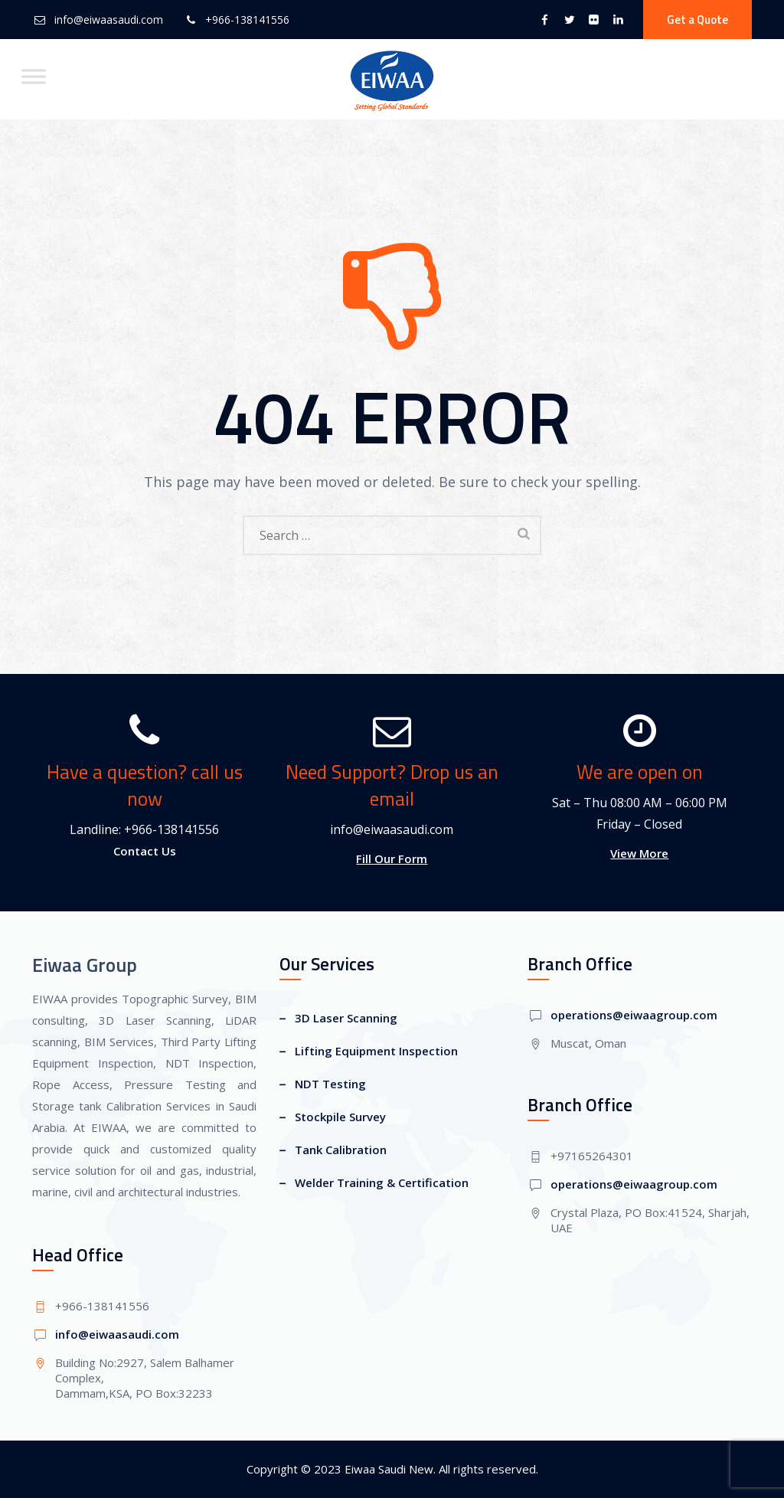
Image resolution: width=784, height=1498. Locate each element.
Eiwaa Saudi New (389, 1469)
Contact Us (144, 851)
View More (639, 853)
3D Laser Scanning (346, 1017)
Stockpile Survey (340, 1116)
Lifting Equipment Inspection (376, 1050)
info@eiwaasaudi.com (108, 19)
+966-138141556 (247, 19)
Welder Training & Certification (382, 1182)
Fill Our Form (391, 858)
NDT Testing (330, 1083)
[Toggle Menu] (33, 76)
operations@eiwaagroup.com (633, 1014)
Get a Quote (697, 19)
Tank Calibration (341, 1149)
